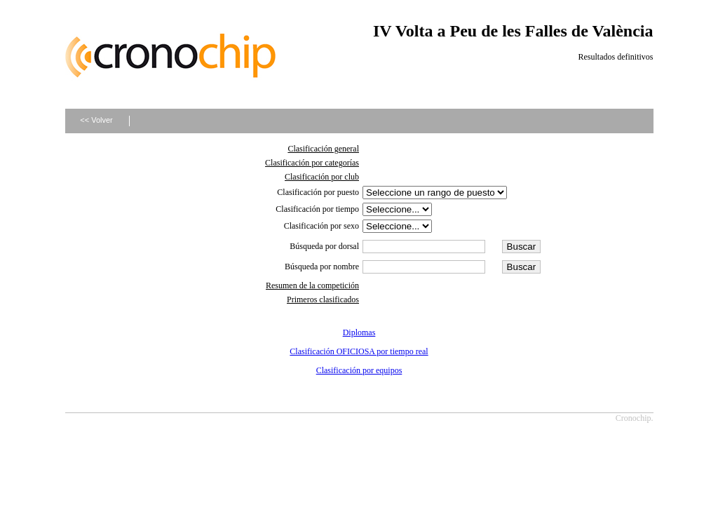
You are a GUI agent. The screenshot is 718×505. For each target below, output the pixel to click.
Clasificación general (323, 149)
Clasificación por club (322, 177)
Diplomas (359, 332)
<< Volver (96, 120)
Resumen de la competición (312, 285)
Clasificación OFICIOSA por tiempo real (359, 351)
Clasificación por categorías (312, 163)
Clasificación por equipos (359, 370)
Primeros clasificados (323, 299)
